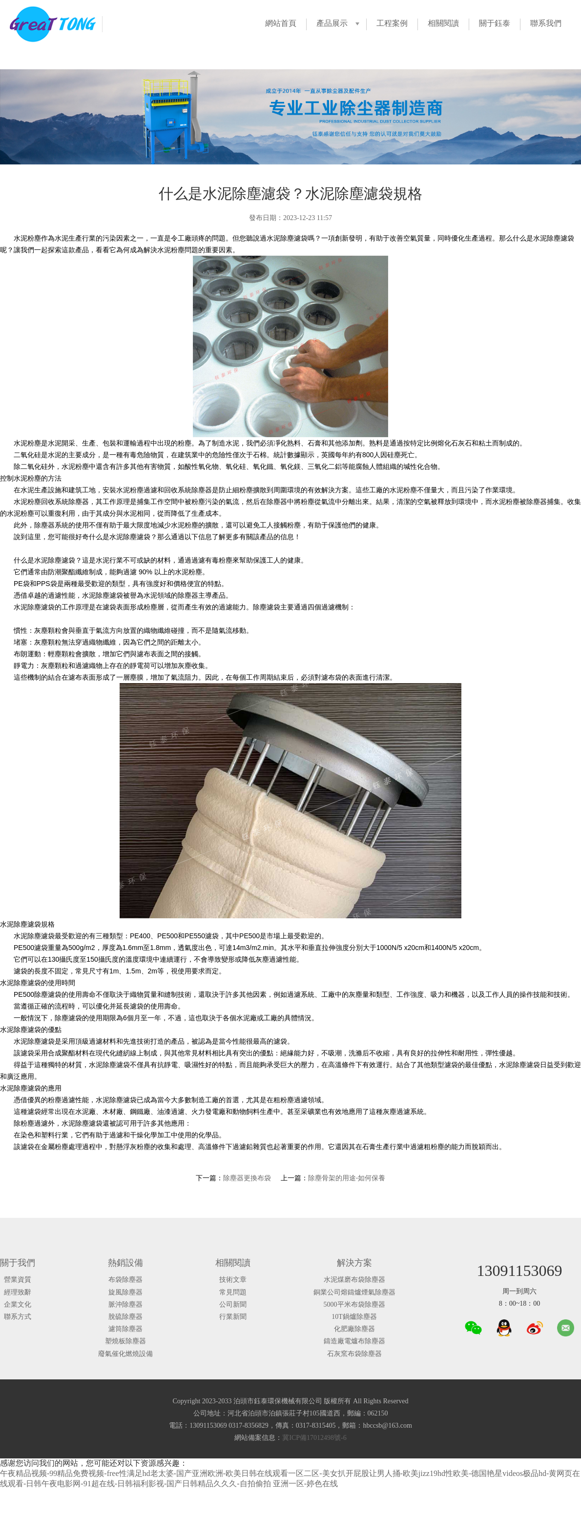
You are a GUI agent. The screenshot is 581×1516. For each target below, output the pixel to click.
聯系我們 (545, 23)
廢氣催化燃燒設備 (125, 1353)
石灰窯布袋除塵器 (354, 1353)
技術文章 (233, 1279)
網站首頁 (280, 23)
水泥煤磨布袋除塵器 (354, 1279)
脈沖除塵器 (125, 1304)
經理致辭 (17, 1292)
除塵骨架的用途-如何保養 (347, 1178)
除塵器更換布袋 (247, 1178)
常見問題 (233, 1292)
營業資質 (17, 1279)
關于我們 (17, 1263)
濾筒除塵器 (125, 1329)
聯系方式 (17, 1316)
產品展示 (332, 23)
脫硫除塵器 (125, 1316)
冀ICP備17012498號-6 (314, 1437)
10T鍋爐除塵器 (354, 1316)
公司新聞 (233, 1304)
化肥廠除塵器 (354, 1329)
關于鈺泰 (494, 23)
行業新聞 (233, 1316)
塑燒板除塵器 (125, 1341)
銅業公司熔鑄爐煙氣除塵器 (354, 1292)
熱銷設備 (125, 1263)
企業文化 (17, 1304)
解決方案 (354, 1263)
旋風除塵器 (125, 1292)
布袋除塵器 (125, 1279)
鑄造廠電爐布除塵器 (354, 1341)
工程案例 (392, 23)
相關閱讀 (443, 23)
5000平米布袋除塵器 (354, 1304)
